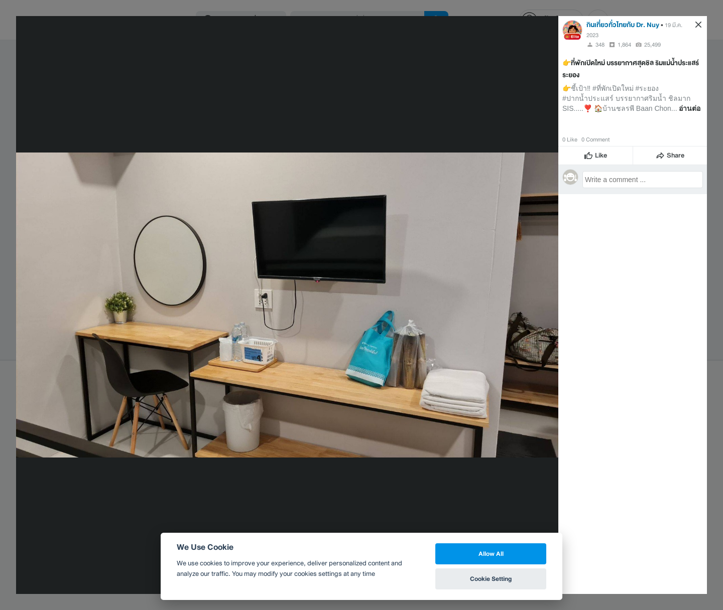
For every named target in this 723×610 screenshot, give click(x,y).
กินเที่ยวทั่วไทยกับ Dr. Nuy (622, 25)
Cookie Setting (491, 578)
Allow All (491, 553)
